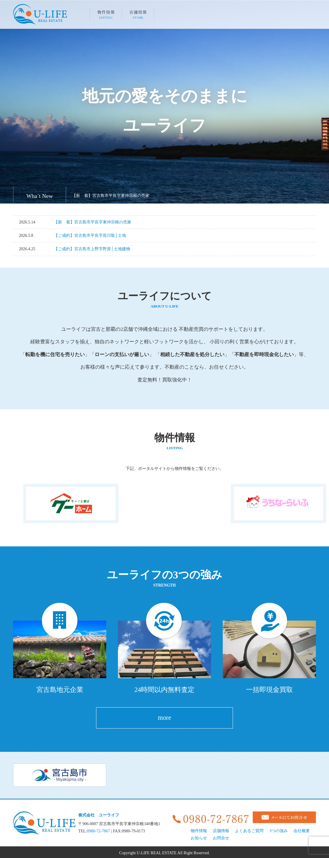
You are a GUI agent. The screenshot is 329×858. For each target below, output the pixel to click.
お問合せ (221, 836)
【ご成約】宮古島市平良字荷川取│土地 (90, 235)
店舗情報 (138, 16)
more (164, 717)
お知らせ (267, 16)
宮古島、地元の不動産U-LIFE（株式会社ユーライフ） (40, 14)
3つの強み (170, 16)
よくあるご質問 (203, 16)
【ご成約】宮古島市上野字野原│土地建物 (92, 249)
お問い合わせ (300, 16)
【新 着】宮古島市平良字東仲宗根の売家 (110, 195)
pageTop (319, 820)
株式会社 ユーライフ (98, 813)
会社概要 (235, 16)
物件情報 (106, 16)
